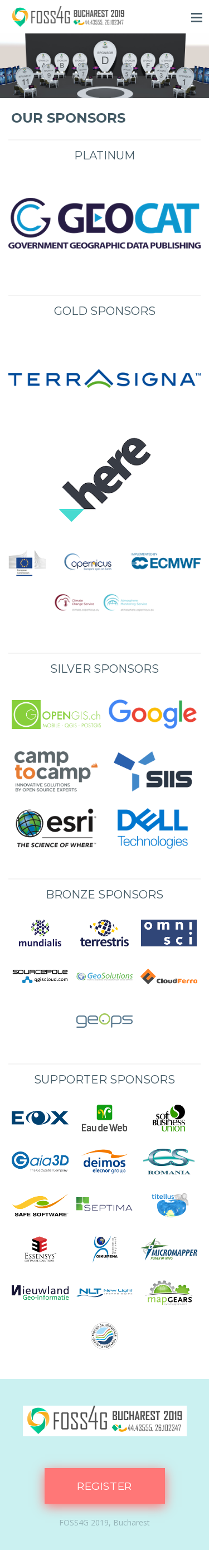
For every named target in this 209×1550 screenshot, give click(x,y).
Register (104, 1486)
